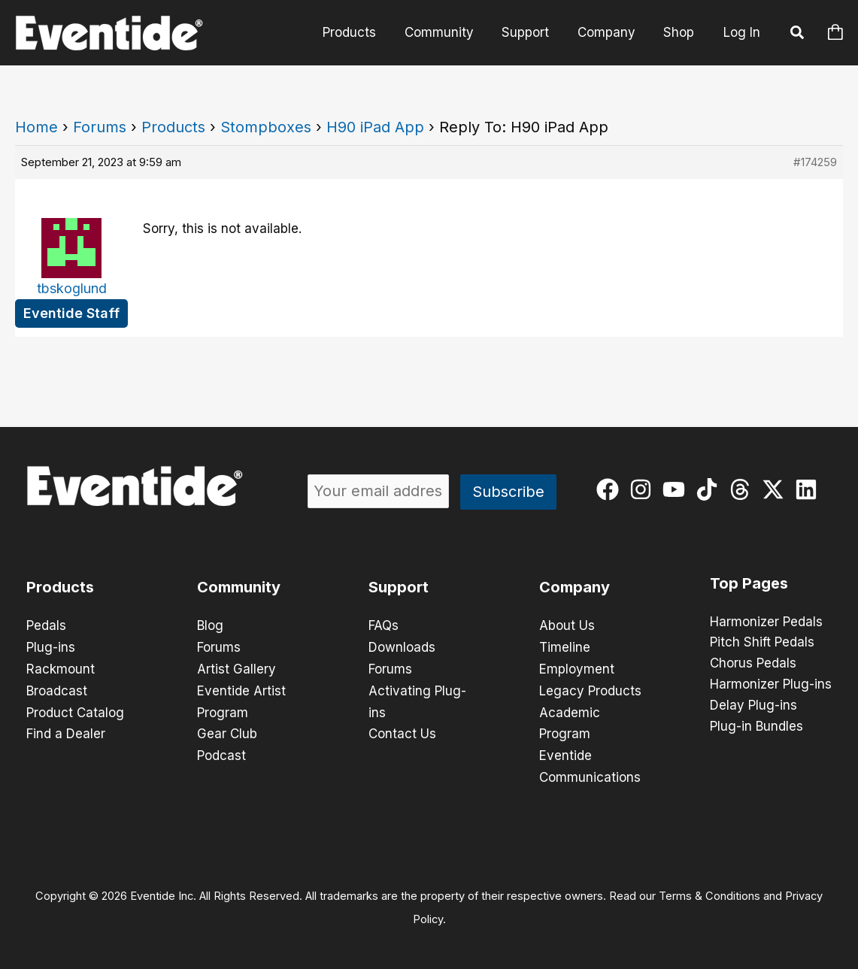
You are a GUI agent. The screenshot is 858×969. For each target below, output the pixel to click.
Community (448, 32)
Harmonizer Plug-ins (771, 685)
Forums (99, 127)
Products (361, 32)
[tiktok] (710, 489)
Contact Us (402, 730)
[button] (797, 35)
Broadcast (56, 688)
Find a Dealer (65, 730)
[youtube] (677, 489)
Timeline (564, 646)
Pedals (46, 625)
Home (36, 127)
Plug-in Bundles (756, 727)
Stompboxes (265, 127)
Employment (576, 667)
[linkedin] (809, 489)
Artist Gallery (236, 667)
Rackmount (60, 667)
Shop (680, 32)
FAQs (383, 625)
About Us (567, 625)
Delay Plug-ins (753, 706)
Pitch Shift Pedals (762, 643)
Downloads (401, 646)
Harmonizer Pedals (766, 622)
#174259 (815, 162)
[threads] (743, 489)
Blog (210, 625)
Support (532, 32)
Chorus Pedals (753, 664)
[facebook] (611, 489)
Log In (741, 32)
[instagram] (644, 489)
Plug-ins (50, 646)
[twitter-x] (776, 489)
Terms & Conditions (709, 891)
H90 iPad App (375, 127)
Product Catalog (75, 709)
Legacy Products (590, 688)
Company (610, 32)
